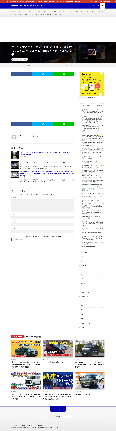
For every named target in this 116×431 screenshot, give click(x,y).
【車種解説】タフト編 (82, 394)
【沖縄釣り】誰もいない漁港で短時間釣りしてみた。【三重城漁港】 (93, 157)
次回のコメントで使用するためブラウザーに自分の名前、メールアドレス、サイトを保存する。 (36, 236)
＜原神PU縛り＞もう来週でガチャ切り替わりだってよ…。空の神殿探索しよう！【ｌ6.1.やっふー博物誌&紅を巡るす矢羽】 (92, 144)
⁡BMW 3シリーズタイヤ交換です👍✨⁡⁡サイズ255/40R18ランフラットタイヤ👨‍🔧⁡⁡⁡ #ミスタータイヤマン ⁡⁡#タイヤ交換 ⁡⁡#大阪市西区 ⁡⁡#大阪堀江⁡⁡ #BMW (93, 137)
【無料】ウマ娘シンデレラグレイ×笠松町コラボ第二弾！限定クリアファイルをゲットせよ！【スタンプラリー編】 (92, 238)
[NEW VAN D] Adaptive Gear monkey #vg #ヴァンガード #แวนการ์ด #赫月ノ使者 (92, 185)
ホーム (13, 11)
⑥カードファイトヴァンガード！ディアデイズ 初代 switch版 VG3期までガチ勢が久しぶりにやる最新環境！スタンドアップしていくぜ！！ (93, 176)
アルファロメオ (42, 11)
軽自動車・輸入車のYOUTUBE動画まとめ (32, 425)
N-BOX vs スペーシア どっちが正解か (91, 200)
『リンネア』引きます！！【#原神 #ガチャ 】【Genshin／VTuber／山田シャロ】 (92, 148)
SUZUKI (42, 14)
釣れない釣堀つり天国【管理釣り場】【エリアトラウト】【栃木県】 (93, 217)
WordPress (54, 427)
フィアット (70, 11)
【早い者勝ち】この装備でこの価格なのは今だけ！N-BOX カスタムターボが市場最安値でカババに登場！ (93, 212)
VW (35, 11)
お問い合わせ (57, 14)
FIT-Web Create (39, 427)
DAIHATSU (34, 14)
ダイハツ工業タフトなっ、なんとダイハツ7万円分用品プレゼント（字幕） (42, 162)
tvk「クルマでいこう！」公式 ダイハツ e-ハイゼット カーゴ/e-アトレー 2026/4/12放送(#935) (89, 364)
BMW (24, 11)
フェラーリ (79, 11)
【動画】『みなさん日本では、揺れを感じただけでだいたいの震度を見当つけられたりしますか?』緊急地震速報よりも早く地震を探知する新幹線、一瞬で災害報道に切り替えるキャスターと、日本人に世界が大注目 (93, 119)
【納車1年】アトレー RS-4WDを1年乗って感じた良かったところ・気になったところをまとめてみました (58, 396)
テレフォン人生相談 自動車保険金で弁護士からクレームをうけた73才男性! (92, 180)
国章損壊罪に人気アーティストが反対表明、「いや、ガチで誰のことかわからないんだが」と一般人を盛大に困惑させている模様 (93, 127)
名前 (13, 214)
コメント (13, 197)
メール (13, 221)
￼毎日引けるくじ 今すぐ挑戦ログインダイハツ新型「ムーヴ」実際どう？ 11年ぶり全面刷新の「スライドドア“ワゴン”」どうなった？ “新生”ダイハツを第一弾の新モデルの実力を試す (47, 174)
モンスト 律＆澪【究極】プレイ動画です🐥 (93, 193)
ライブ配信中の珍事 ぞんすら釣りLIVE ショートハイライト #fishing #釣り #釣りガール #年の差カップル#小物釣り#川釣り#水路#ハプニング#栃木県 (92, 223)
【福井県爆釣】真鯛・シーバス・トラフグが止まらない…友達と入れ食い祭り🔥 (93, 162)
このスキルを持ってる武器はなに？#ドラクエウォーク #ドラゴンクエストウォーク (92, 197)
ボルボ (94, 11)
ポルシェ (100, 11)
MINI (29, 11)
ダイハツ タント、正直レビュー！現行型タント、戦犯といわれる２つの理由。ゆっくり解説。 (26, 396)
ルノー (26, 14)
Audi (19, 11)
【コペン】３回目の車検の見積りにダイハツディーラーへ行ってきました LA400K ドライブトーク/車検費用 (26, 364)
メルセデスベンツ (17, 14)
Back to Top (58, 409)
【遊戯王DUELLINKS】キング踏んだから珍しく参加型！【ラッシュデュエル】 (92, 170)
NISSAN (83, 279)
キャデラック (52, 11)
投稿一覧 (35, 136)
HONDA (49, 14)
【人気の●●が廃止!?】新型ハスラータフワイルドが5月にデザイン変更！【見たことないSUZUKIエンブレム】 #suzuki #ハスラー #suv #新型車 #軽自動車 (93, 206)
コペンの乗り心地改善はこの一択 (55, 362)
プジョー (87, 11)
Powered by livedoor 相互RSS (87, 246)
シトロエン (62, 11)
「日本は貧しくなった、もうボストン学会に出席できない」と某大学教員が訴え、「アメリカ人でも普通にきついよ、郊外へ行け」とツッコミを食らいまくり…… (93, 112)
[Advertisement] (58, 30)
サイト (13, 228)
